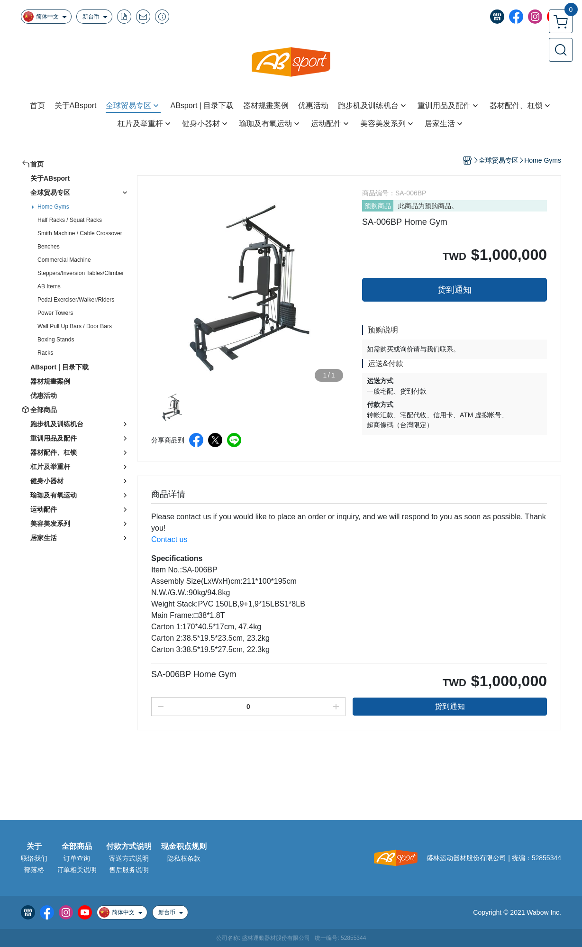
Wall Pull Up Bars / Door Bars (74, 326)
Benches (48, 246)
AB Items (49, 286)
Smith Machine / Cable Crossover (79, 233)
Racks (45, 352)
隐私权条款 (183, 858)
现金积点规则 (184, 846)
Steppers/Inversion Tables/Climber (80, 273)
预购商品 (377, 206)
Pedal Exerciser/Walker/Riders (75, 299)
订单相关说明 (77, 869)
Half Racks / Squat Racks (69, 220)
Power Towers (55, 313)
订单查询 (77, 858)
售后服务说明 (129, 869)
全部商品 (77, 846)
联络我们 (34, 858)
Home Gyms (53, 206)
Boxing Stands (55, 339)
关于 (34, 846)
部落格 (34, 869)
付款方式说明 (129, 846)
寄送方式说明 (129, 858)
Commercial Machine (64, 260)
